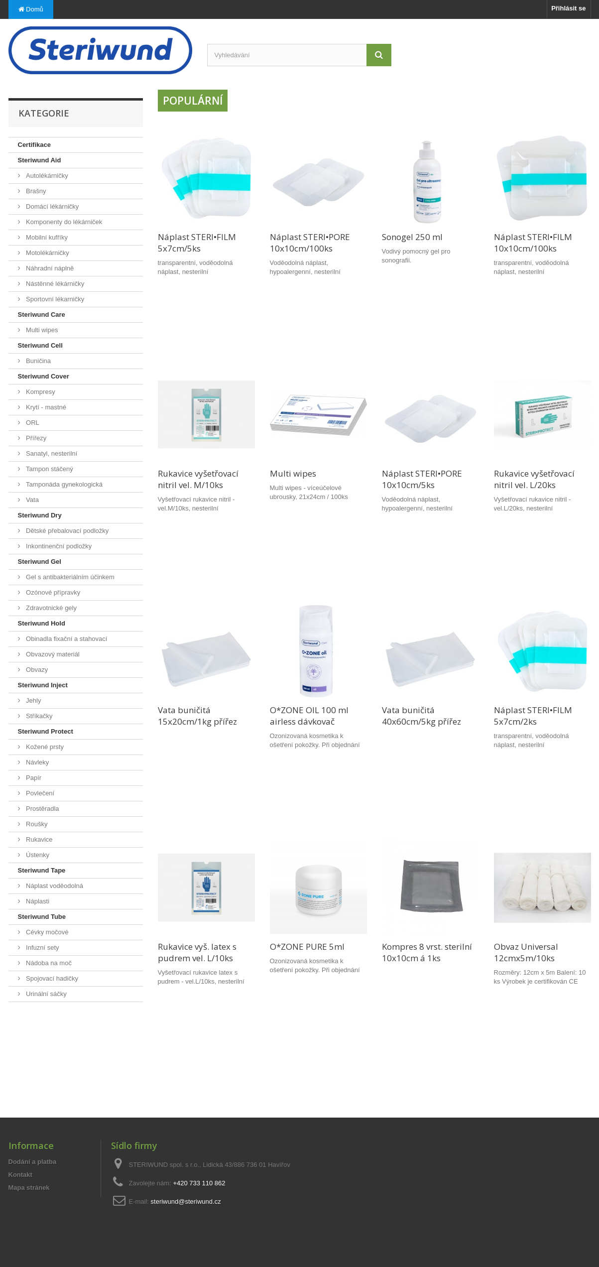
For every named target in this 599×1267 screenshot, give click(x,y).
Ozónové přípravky (52, 592)
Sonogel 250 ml (412, 237)
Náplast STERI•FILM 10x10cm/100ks (533, 242)
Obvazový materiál (52, 654)
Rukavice (38, 839)
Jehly (32, 700)
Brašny (35, 191)
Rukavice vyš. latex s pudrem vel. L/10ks (197, 952)
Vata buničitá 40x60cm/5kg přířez (421, 715)
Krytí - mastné (45, 407)
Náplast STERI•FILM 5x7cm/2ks (533, 715)
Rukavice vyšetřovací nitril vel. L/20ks (534, 479)
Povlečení (39, 793)
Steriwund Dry (40, 515)
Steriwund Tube (42, 916)
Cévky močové (46, 932)
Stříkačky (38, 716)
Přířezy (35, 438)
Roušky (36, 824)
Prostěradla (41, 808)
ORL (31, 422)
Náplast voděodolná (54, 885)
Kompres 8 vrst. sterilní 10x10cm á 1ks (427, 952)
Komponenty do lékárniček (63, 222)
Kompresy (39, 391)
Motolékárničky (46, 252)
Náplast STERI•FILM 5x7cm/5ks (197, 242)
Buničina (37, 361)
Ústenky (37, 855)
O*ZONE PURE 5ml (307, 946)
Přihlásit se (568, 8)
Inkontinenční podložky (58, 546)
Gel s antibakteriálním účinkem (69, 577)
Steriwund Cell (40, 345)
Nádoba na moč (48, 963)
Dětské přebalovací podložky (66, 530)
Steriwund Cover (43, 376)
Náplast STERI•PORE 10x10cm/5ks (422, 479)
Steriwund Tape (42, 870)
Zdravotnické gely (50, 608)
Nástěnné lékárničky (54, 283)
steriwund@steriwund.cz (186, 1201)
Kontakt (20, 1174)
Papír (33, 777)
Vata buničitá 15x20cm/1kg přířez (197, 715)
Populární (193, 101)
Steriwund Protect (45, 731)
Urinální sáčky (45, 994)
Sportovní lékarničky (54, 299)
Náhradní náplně (49, 268)
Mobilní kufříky (46, 237)
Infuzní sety (41, 947)
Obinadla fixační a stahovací (66, 638)
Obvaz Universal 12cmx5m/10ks (526, 952)
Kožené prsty (44, 747)
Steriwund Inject (43, 685)
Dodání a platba (32, 1161)
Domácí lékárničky (51, 206)
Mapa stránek (29, 1187)
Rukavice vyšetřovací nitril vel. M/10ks (198, 479)
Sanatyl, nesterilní (51, 453)
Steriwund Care (41, 314)
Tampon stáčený (48, 469)
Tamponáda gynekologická (63, 484)
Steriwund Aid (39, 160)
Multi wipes (41, 330)
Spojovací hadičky (51, 978)
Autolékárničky (46, 175)
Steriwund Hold (41, 623)
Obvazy (36, 669)
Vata (31, 500)
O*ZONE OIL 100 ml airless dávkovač (309, 715)
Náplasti (37, 901)
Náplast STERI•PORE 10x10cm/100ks (310, 242)
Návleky (36, 762)
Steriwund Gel (39, 561)
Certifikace (34, 144)
